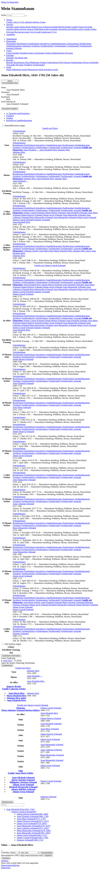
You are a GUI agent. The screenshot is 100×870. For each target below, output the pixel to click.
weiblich (9, 109)
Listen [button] (8, 51)
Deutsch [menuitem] (34, 27)
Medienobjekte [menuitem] (58, 53)
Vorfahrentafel (54, 147)
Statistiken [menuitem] (26, 46)
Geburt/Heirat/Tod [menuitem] (55, 62)
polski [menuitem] (46, 29)
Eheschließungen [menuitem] (32, 62)
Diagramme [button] (11, 41)
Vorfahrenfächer (28, 147)
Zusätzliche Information (11, 656)
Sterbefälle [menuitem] (93, 62)
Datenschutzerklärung (10, 865)
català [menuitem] (16, 27)
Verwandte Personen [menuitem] (15, 65)
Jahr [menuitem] (25, 58)
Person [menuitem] (86, 62)
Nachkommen (68, 145)
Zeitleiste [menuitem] (18, 48)
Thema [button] (9, 20)
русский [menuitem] (37, 32)
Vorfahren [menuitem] (35, 46)
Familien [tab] (10, 116)
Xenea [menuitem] (42, 22)
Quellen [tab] (9, 118)
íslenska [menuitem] (10, 29)
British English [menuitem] (64, 27)
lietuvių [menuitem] (23, 29)
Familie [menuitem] (43, 62)
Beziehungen (18, 145)
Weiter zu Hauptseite (9, 2)
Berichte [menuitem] (10, 62)
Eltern (4, 710)
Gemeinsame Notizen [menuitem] (43, 53)
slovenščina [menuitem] (73, 29)
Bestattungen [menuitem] (19, 62)
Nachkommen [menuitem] (85, 44)
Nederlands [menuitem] (39, 29)
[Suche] (26, 15)
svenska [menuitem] (87, 29)
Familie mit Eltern (50, 128)
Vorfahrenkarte (41, 147)
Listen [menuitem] (9, 53)
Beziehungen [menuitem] (22, 44)
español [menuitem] (74, 27)
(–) (20, 809)
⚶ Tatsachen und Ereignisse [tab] (18, 113)
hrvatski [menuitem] (88, 27)
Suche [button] (8, 67)
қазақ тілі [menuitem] (28, 32)
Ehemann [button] (20, 708)
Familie (5, 689)
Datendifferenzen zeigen (13, 125)
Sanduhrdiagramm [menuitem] (14, 46)
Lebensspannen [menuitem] (73, 44)
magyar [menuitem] (30, 29)
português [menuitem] (53, 29)
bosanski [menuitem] (10, 27)
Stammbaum (11, 39)
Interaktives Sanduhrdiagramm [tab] (19, 120)
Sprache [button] (9, 24)
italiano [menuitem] (17, 29)
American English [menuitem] (50, 27)
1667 (23, 812)
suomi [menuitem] (81, 29)
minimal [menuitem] (28, 22)
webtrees (4, 861)
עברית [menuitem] (54, 32)
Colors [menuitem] (16, 22)
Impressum (5, 868)
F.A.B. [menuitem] (22, 22)
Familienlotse (7, 666)
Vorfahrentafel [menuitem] (73, 46)
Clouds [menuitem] (9, 22)
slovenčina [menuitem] (63, 29)
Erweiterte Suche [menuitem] (51, 69)
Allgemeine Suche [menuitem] (20, 69)
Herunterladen (46, 853)
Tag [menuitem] (16, 58)
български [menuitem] (19, 32)
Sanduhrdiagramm (82, 145)
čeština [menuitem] (22, 27)
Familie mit (50, 265)
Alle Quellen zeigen (11, 644)
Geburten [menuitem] (67, 62)
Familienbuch (30, 145)
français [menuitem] (81, 27)
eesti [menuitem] (40, 27)
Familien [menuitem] (16, 53)
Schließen (6, 858)
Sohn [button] (20, 771)
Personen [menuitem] (69, 53)
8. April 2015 (6, 660)
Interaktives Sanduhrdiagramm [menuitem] (53, 44)
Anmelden (10, 34)
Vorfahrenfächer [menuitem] (47, 46)
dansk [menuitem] (28, 27)
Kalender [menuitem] (10, 58)
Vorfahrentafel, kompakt (71, 147)
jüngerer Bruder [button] (14, 686)
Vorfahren (17, 147)
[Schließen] (2, 850)
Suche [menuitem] (9, 69)
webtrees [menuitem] (36, 22)
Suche (3, 15)
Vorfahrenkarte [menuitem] (60, 46)
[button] (19, 131)
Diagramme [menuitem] (11, 44)
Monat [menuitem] (21, 58)
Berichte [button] (9, 60)
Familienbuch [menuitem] (34, 44)
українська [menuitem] (46, 32)
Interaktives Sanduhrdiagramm (49, 145)
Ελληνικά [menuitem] (10, 32)
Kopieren (48, 855)
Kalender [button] (10, 55)
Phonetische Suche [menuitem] (36, 69)
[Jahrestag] (25, 852)
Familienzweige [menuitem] (27, 53)
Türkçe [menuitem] (93, 29)
